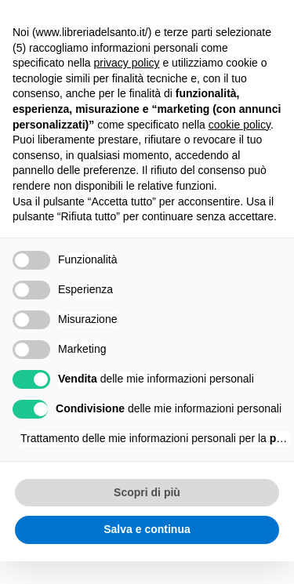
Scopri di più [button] (147, 492)
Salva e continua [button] (146, 529)
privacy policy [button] (127, 62)
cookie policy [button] (239, 124)
